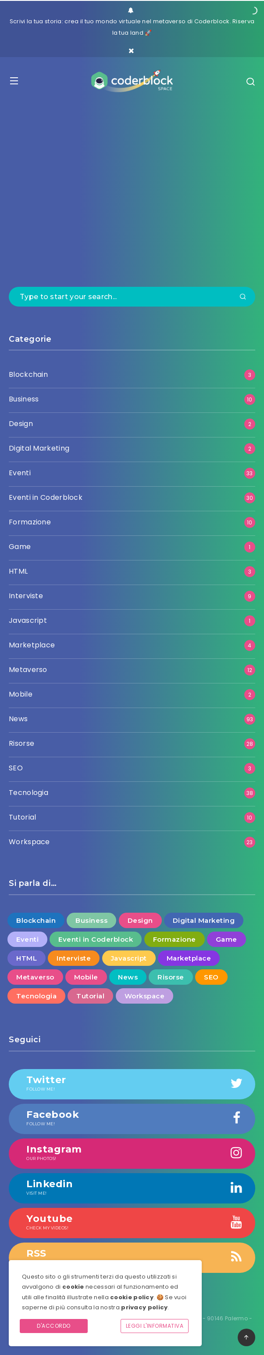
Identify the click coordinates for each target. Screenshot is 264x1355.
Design (21, 424)
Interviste (26, 596)
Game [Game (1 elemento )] (226, 939)
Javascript (28, 620)
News (18, 719)
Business (24, 399)
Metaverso (28, 670)
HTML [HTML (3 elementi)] (26, 958)
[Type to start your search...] (132, 297)
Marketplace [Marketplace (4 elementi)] (189, 958)
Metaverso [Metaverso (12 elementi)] (35, 977)
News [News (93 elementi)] (128, 977)
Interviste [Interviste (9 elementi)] (74, 958)
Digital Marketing (39, 448)
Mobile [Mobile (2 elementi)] (86, 977)
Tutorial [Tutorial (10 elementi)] (90, 996)
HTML (18, 571)
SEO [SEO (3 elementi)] (211, 977)
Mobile (20, 694)
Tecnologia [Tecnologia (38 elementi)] (36, 996)
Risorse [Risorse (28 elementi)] (170, 977)
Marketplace (32, 645)
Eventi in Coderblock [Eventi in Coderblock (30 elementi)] (95, 939)
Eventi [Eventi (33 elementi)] (27, 939)
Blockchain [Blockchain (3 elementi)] (36, 920)
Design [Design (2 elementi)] (140, 920)
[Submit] (242, 297)
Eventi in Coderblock (45, 497)
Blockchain (28, 374)
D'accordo (54, 1326)
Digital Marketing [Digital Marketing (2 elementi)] (204, 920)
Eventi (20, 473)
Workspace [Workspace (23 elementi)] (145, 996)
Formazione (30, 522)
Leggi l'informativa (155, 1326)
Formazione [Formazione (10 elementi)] (174, 939)
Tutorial (22, 817)
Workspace (29, 842)
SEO (16, 768)
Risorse (21, 743)
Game (20, 547)
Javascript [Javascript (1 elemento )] (129, 958)
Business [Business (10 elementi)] (91, 920)
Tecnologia (28, 793)
